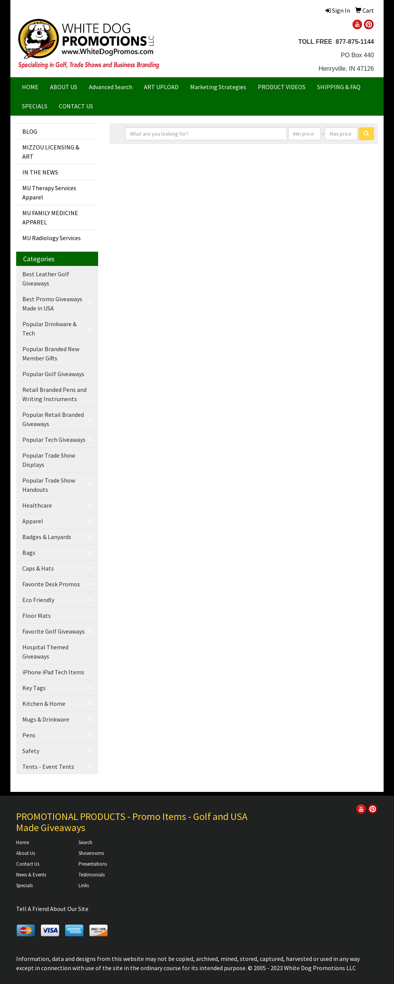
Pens (28, 735)
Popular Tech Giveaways (53, 439)
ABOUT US (63, 87)
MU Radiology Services (51, 238)
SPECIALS (34, 106)
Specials (24, 885)
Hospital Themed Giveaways (45, 651)
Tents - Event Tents (48, 766)
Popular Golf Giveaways (53, 374)
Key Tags (34, 688)
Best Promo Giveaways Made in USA (52, 303)
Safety (30, 751)
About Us (25, 853)
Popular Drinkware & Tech (49, 328)
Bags (28, 552)
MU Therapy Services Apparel (49, 192)
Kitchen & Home (43, 703)
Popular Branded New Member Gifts (50, 353)
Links (83, 885)
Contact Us (27, 864)
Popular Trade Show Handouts (48, 484)
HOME (30, 87)
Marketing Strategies (218, 87)
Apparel (32, 521)
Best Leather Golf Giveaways (45, 278)
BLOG (29, 131)
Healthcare (37, 505)
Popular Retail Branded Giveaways (53, 419)
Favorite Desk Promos (51, 584)
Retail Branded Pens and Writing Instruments (54, 394)
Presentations (92, 864)
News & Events (31, 874)
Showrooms (91, 853)
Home (22, 842)
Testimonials (91, 874)
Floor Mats (36, 615)
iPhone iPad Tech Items (53, 672)
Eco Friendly (38, 600)
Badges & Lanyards (46, 537)
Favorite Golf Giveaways (53, 631)
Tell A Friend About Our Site (52, 909)
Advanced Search (110, 87)
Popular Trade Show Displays (48, 459)
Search (85, 842)
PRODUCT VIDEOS (282, 87)
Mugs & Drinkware (45, 719)
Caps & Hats (38, 568)
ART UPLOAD (161, 87)
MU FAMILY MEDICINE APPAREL (50, 217)
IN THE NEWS (40, 172)
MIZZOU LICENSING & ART (50, 151)
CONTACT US (76, 106)
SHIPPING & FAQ (339, 87)
